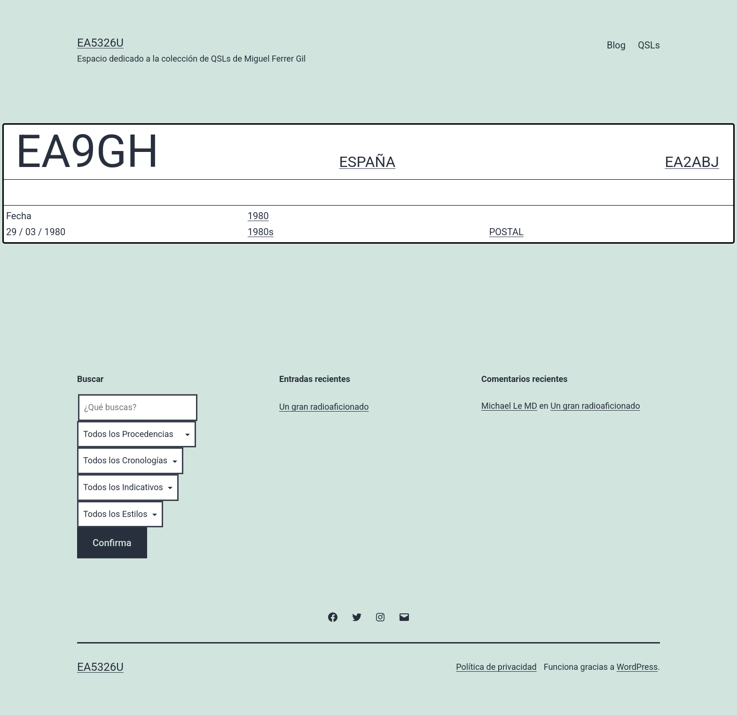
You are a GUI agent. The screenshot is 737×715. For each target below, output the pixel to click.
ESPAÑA (367, 162)
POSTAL (506, 232)
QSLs (649, 45)
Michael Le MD (509, 406)
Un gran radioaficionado (323, 407)
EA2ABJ (692, 162)
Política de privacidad (496, 667)
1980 (258, 216)
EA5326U (100, 42)
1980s (261, 232)
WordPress (637, 667)
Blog (616, 45)
